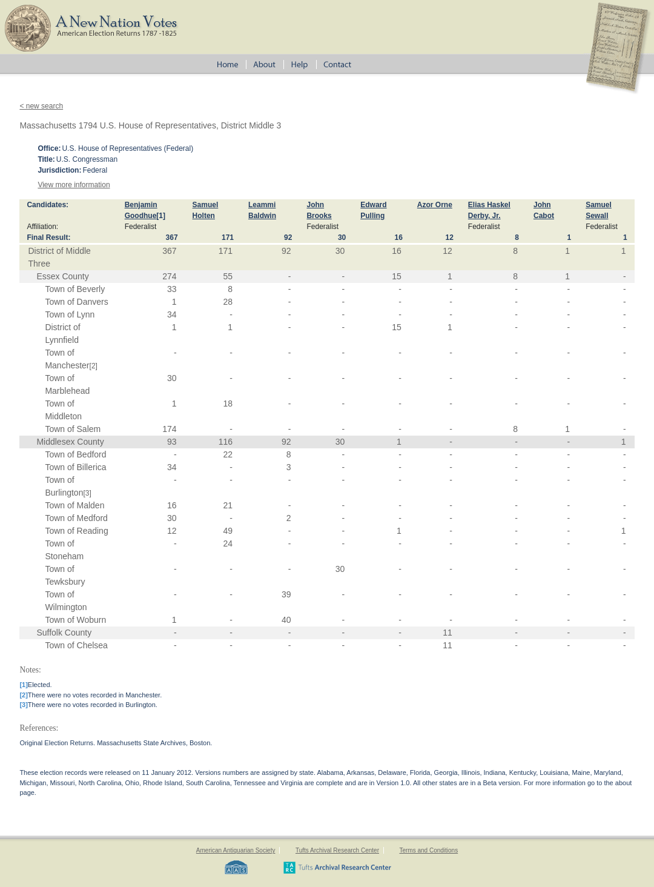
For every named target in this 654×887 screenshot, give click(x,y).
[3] (87, 493)
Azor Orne (434, 205)
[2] (93, 366)
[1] (160, 215)
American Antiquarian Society (236, 850)
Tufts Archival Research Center (337, 850)
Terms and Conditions (428, 850)
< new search (41, 106)
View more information (74, 185)
